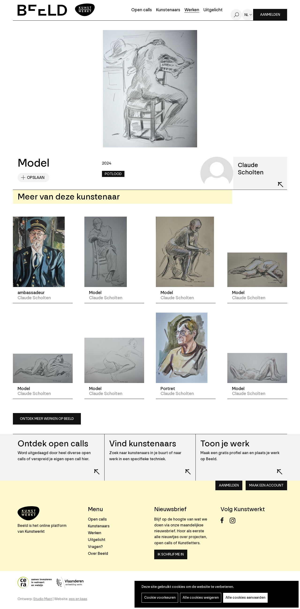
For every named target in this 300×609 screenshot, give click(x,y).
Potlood (113, 174)
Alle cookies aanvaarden (245, 597)
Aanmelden (270, 14)
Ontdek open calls (53, 443)
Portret (168, 388)
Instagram (234, 520)
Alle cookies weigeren (201, 597)
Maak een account (266, 485)
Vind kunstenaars (142, 443)
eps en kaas (78, 599)
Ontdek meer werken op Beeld (47, 419)
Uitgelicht (213, 10)
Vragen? (95, 546)
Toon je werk (224, 443)
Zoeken (236, 14)
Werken (191, 10)
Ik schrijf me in (171, 554)
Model (95, 292)
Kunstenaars (168, 10)
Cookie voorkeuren (160, 597)
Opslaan (36, 177)
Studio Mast (42, 599)
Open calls (141, 10)
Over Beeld (98, 553)
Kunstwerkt (35, 531)
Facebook (225, 520)
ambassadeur (31, 292)
